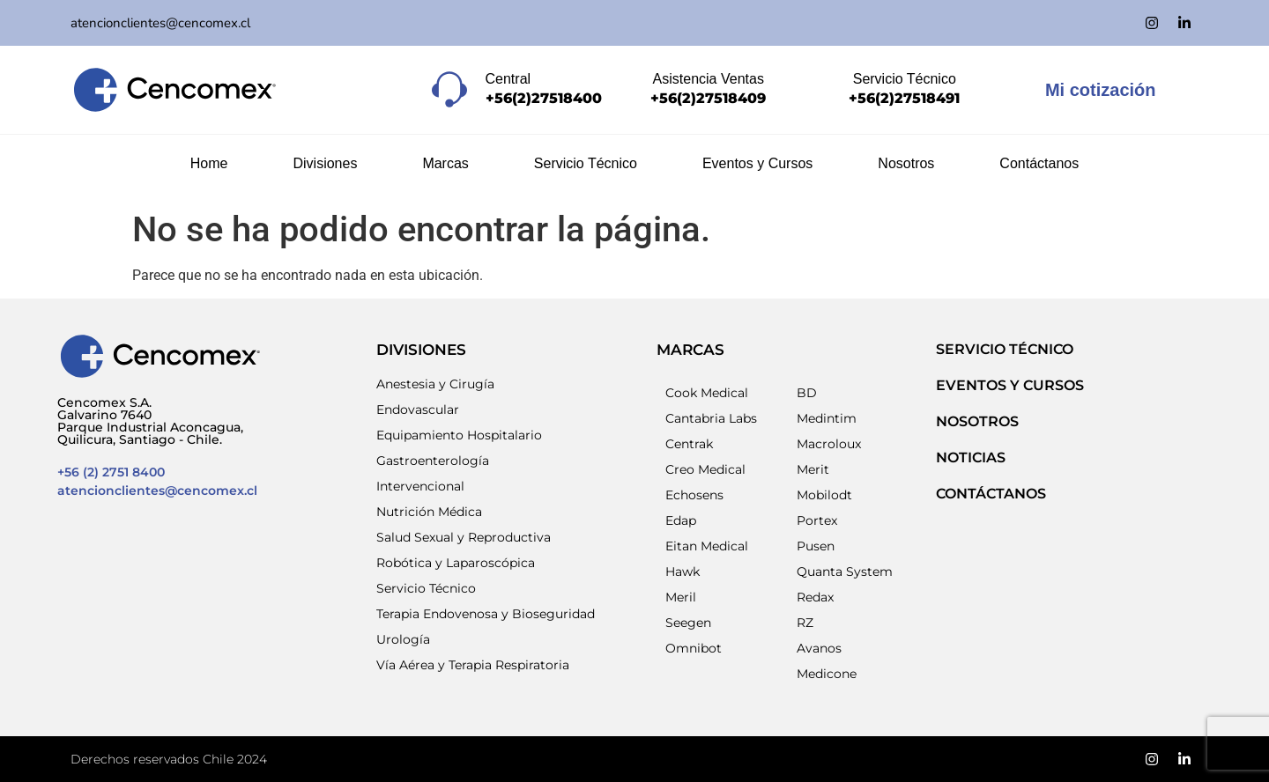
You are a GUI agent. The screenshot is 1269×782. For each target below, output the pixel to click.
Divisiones (325, 163)
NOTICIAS (971, 457)
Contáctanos (1039, 163)
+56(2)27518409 (708, 98)
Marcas (445, 163)
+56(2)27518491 (904, 98)
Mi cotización (1100, 90)
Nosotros (906, 163)
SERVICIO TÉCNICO (1004, 349)
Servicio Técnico (585, 163)
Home (209, 163)
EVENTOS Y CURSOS (1010, 385)
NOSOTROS (977, 421)
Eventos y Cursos (757, 163)
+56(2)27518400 (544, 98)
